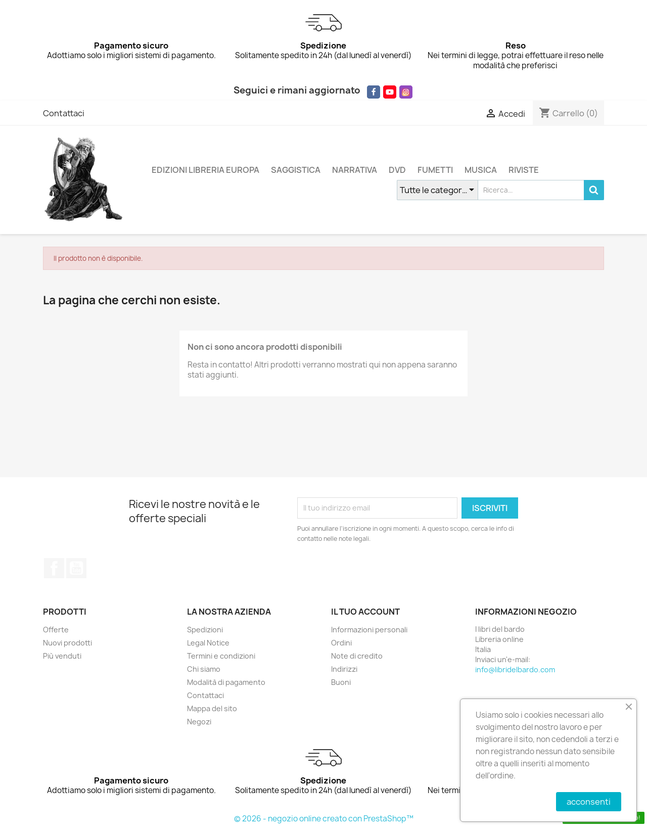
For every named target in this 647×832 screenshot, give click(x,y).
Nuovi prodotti (67, 643)
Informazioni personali (369, 629)
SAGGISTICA (295, 169)
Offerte (56, 629)
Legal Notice (208, 643)
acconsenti (589, 801)
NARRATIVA (354, 169)
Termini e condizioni (221, 656)
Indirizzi (344, 669)
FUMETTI (435, 169)
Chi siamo (203, 669)
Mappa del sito (212, 708)
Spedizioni (205, 629)
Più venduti (62, 656)
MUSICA (481, 169)
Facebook (54, 568)
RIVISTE (524, 169)
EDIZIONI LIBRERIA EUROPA (205, 169)
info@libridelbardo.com (515, 669)
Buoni (341, 682)
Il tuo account (365, 611)
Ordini (341, 643)
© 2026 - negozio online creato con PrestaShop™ (323, 818)
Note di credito (357, 656)
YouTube (76, 568)
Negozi (199, 721)
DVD (397, 169)
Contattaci (63, 113)
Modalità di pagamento (226, 682)
